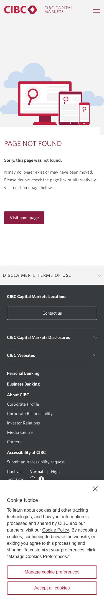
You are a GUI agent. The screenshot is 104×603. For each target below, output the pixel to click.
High (55, 471)
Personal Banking (23, 373)
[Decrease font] (32, 479)
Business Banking (23, 384)
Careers (14, 441)
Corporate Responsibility (30, 413)
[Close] (95, 488)
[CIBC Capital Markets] (38, 10)
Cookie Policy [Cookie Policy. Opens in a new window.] (55, 530)
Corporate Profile (23, 404)
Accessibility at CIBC (26, 452)
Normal (36, 471)
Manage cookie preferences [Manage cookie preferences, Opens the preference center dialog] (52, 572)
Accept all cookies (52, 588)
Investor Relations (23, 423)
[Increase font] (41, 479)
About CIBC (18, 394)
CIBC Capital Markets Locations (36, 296)
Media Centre (20, 432)
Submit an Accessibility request (36, 461)
